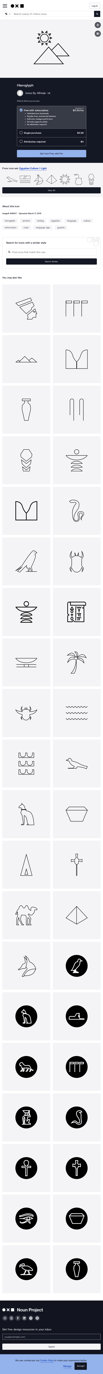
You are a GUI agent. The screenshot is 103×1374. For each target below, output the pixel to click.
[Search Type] (7, 14)
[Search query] (51, 252)
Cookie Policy (47, 1360)
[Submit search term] (97, 14)
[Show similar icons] (98, 34)
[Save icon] (98, 25)
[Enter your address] (51, 1337)
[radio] (51, 117)
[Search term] (53, 14)
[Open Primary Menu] (5, 6)
